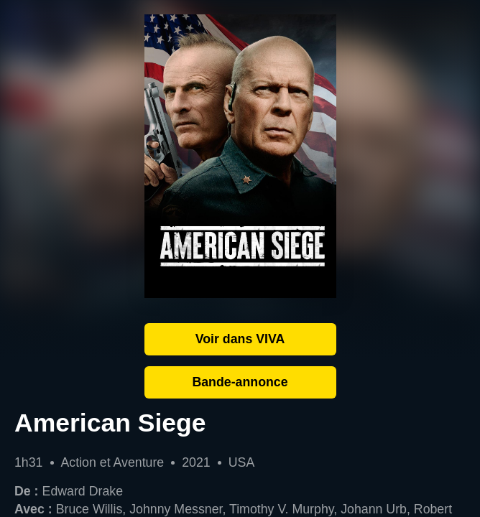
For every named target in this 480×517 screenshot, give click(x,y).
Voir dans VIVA (240, 339)
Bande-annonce (239, 382)
